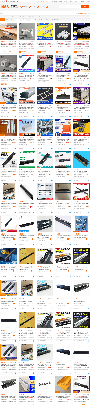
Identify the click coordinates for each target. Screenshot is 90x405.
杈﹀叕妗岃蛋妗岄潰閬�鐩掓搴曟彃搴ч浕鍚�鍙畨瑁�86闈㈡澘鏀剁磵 (63, 44)
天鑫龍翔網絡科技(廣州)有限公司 (60, 271)
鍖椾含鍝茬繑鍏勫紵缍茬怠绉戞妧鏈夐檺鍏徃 (42, 335)
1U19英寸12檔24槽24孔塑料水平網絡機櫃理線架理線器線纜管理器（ (26, 172)
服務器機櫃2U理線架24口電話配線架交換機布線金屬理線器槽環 (81, 172)
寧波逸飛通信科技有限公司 (5, 271)
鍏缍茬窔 (21, 48)
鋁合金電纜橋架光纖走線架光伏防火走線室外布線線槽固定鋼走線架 (45, 108)
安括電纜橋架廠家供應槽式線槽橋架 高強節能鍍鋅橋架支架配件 (45, 140)
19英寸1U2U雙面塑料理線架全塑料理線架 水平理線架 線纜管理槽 (45, 236)
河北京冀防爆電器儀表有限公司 (23, 142)
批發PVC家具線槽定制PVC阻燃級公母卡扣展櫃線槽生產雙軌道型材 (8, 140)
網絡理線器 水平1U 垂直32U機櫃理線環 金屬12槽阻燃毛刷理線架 (63, 204)
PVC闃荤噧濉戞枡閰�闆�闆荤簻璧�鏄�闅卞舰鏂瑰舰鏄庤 (81, 44)
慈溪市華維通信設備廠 (60, 238)
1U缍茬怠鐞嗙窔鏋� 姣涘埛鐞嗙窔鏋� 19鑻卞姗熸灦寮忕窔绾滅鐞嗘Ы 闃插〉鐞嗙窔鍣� (26, 333)
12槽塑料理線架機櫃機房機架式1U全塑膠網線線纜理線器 (26, 236)
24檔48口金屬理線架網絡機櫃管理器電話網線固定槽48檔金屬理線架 (63, 172)
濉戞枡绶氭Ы (80, 48)
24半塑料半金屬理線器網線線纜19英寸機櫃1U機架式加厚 (63, 268)
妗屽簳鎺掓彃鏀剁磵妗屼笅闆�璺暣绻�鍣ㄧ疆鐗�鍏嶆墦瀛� (8, 44)
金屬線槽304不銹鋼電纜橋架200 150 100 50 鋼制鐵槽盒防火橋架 (45, 76)
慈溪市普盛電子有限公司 (23, 174)
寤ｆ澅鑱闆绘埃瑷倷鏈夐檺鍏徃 (42, 46)
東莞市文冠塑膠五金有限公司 (5, 142)
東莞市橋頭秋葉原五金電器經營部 (78, 238)
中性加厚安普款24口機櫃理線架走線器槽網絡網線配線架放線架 (8, 172)
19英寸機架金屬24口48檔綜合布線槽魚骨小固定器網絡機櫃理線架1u (81, 204)
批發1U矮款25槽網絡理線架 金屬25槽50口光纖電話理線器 (63, 236)
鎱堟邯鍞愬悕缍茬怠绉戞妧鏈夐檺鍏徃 (42, 367)
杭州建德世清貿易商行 (78, 174)
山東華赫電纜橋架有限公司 (42, 78)
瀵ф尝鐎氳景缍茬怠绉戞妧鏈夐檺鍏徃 (42, 399)
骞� (15, 46)
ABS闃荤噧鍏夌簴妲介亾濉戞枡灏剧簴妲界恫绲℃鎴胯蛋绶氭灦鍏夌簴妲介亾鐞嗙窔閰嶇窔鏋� (63, 397)
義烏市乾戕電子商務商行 (5, 206)
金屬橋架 (39, 80)
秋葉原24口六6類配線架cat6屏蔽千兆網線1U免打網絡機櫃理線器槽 (81, 236)
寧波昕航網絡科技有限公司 (23, 238)
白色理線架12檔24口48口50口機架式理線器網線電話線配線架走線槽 (81, 268)
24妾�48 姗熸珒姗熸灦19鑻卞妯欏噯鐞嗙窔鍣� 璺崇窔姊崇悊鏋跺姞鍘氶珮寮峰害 (81, 397)
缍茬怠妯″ (26, 48)
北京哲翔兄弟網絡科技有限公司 (42, 271)
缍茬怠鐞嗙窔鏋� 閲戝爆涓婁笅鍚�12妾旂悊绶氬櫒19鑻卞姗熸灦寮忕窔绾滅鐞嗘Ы (81, 365)
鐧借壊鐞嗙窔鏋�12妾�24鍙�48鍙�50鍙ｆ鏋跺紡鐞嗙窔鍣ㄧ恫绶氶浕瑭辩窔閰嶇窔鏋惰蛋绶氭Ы (81, 333)
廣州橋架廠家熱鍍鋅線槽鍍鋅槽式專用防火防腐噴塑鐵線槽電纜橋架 (26, 108)
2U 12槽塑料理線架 (59, 300)
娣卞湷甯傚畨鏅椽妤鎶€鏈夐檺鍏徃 (78, 335)
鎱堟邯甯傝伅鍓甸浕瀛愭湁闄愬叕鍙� (60, 367)
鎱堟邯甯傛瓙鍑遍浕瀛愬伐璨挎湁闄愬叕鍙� (23, 335)
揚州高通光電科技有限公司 (60, 78)
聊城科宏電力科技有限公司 (78, 110)
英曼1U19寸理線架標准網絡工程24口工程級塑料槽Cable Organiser (45, 172)
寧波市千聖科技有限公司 (5, 238)
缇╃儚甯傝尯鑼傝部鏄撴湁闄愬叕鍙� (23, 367)
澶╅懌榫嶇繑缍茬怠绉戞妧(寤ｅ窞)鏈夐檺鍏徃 (60, 335)
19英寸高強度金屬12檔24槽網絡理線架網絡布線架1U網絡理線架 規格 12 (81, 76)
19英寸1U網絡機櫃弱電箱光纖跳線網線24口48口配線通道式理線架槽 (45, 204)
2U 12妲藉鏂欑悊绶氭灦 (60, 364)
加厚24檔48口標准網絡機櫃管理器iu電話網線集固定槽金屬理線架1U (8, 268)
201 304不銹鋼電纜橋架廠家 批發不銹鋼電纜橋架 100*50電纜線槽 (81, 108)
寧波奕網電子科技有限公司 (78, 142)
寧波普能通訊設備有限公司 (78, 78)
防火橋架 (43, 80)
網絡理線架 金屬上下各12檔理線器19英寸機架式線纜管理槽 (8, 333)
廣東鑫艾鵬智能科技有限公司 (23, 206)
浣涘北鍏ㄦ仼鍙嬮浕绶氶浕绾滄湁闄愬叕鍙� (5, 367)
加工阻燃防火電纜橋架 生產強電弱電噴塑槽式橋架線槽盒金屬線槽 (63, 108)
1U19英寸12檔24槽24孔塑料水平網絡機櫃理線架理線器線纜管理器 (81, 300)
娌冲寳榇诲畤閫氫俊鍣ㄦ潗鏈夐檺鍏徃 (23, 399)
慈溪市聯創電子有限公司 (60, 303)
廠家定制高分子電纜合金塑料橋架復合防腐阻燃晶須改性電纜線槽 (26, 140)
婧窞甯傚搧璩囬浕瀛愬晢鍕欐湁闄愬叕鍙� (23, 46)
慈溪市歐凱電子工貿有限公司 (23, 271)
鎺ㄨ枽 (15, 44)
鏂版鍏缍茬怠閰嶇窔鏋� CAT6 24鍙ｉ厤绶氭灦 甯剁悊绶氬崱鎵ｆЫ (45, 365)
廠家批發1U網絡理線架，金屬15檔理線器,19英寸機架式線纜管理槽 (26, 204)
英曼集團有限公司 (41, 174)
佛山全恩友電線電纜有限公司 (5, 303)
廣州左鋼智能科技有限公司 (5, 110)
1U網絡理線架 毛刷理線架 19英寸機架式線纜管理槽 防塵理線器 (26, 268)
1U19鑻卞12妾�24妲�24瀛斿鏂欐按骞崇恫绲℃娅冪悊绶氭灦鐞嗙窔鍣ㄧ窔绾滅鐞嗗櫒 (8, 397)
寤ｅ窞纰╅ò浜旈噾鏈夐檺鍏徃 (5, 46)
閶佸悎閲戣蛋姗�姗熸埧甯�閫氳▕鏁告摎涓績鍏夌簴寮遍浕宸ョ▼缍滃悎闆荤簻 (45, 44)
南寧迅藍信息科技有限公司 (78, 303)
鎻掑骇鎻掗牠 (4, 80)
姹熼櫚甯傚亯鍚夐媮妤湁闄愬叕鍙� (78, 46)
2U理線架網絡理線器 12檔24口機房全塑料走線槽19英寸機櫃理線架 (45, 268)
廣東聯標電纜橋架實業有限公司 (23, 110)
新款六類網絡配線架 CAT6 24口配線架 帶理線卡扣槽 (45, 300)
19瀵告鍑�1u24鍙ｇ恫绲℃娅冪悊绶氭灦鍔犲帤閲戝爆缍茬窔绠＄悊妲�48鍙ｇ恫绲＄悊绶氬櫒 (8, 365)
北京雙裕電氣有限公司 (42, 110)
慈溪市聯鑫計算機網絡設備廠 (60, 174)
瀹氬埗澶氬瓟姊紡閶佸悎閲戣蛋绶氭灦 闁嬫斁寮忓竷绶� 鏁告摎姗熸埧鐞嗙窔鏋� (26, 397)
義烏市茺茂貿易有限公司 (23, 303)
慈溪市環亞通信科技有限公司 (60, 206)
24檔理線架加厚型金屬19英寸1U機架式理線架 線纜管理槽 (63, 76)
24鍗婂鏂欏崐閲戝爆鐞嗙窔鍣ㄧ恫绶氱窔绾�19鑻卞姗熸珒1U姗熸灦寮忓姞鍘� (63, 333)
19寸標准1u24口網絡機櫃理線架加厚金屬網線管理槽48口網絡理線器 (8, 300)
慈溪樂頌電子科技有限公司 (42, 238)
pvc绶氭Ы (76, 48)
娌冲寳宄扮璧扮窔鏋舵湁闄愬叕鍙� (60, 399)
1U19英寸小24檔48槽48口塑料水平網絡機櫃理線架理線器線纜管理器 (26, 76)
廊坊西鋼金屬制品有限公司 (60, 142)
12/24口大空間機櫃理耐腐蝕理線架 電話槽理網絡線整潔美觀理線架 (81, 140)
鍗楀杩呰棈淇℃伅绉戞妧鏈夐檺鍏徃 (5, 399)
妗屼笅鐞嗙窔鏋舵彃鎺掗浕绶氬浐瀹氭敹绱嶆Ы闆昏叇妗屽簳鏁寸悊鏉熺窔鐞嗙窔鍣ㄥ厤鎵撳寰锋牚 (26, 365)
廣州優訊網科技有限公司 (78, 206)
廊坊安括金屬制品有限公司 (42, 142)
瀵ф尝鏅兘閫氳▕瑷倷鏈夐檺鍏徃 (78, 399)
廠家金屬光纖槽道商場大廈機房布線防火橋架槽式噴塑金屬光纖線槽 (63, 140)
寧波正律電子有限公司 (5, 335)
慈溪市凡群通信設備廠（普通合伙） (23, 78)
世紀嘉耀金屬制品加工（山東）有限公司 (60, 110)
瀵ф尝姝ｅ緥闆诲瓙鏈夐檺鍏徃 (78, 367)
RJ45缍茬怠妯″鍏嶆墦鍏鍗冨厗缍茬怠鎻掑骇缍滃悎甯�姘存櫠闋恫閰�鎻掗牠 (26, 44)
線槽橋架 (47, 80)
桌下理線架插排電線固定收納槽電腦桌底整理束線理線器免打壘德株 (26, 300)
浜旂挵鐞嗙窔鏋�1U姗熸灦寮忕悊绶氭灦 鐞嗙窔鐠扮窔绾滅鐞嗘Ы (45, 397)
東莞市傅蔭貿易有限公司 (42, 206)
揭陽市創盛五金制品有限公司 (5, 174)
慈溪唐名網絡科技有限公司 (42, 303)
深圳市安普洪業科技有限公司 (78, 271)
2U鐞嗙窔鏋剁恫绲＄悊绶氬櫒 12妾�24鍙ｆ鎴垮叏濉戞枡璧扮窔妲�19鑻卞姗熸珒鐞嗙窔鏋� (45, 333)
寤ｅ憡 (33, 44)
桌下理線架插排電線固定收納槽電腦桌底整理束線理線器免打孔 (8, 204)
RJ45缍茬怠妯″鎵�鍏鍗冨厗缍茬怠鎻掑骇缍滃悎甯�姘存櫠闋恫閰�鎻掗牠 (8, 76)
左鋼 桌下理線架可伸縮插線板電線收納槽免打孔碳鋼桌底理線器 (8, 108)
